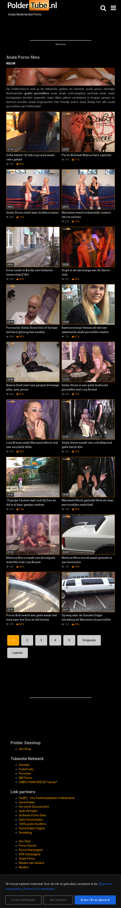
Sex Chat (25, 841)
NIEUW (10, 63)
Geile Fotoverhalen (31, 819)
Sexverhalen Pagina (32, 828)
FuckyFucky (26, 769)
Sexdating (25, 832)
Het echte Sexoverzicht (34, 806)
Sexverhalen (27, 802)
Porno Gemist (27, 845)
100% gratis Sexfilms (32, 824)
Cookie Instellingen (23, 900)
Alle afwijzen (58, 900)
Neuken (24, 867)
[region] (60, 891)
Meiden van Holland (31, 863)
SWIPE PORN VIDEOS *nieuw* (38, 782)
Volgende (89, 640)
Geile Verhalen (28, 811)
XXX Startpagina (29, 854)
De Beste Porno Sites (32, 815)
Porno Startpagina (31, 850)
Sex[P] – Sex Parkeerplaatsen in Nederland (46, 798)
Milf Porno (25, 777)
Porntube (25, 773)
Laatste (17, 652)
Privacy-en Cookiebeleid (39, 888)
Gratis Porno (27, 858)
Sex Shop (25, 749)
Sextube (24, 764)
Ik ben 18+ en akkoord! (95, 900)
